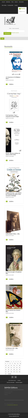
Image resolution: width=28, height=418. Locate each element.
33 (11, 371)
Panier (23, 8)
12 (20, 363)
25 (5, 369)
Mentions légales (19, 382)
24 (19, 367)
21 (11, 367)
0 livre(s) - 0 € (22, 11)
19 (5, 367)
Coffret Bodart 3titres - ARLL (13, 234)
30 (19, 369)
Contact (16, 5)
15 (11, 365)
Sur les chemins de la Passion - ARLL (13, 310)
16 (14, 365)
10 (14, 363)
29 (16, 369)
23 (16, 367)
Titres (12, 1)
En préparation (10, 5)
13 (5, 365)
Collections (8, 1)
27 (11, 369)
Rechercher (7, 33)
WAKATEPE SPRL (16, 416)
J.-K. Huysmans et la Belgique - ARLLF (13, 77)
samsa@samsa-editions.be (12, 405)
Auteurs (16, 1)
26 (8, 369)
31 (5, 371)
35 (16, 371)
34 (14, 371)
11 (17, 363)
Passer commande (16, 28)
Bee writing (4, 5)
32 (8, 371)
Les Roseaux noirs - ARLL (12, 348)
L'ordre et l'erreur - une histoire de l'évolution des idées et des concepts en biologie (13, 194)
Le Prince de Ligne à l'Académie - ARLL (14, 272)
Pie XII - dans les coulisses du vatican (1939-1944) (13, 154)
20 (8, 367)
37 (5, 373)
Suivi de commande (10, 382)
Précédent (7, 361)
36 (19, 371)
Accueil (3, 1)
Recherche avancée (15, 32)
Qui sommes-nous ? (12, 380)
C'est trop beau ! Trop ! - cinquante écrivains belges (12, 115)
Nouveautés (21, 1)
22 (14, 367)
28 (14, 369)
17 (16, 365)
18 (19, 365)
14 (8, 365)
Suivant (9, 373)
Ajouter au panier (7, 84)
